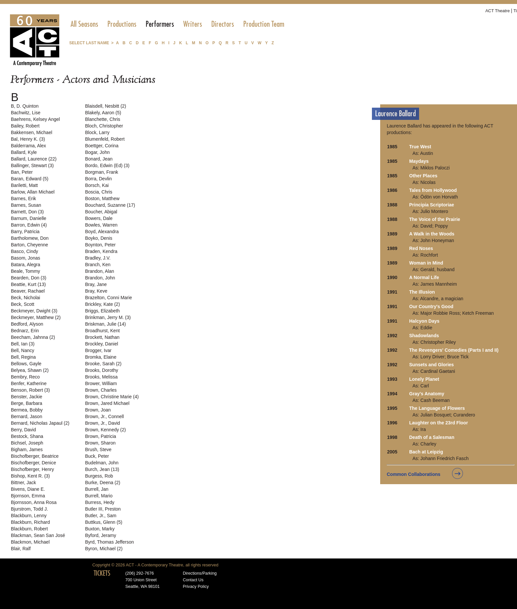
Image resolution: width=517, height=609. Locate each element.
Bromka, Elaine (100, 357)
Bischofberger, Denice (33, 462)
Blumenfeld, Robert (105, 139)
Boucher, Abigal (101, 211)
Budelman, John (101, 462)
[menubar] (177, 24)
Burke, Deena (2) (102, 482)
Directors (222, 24)
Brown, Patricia (100, 436)
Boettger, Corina (101, 145)
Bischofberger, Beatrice (35, 456)
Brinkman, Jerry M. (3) (108, 317)
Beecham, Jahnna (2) (33, 337)
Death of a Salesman (431, 437)
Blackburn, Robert (29, 528)
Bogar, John (97, 152)
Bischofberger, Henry (32, 469)
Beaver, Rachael (28, 291)
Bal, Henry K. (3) (28, 139)
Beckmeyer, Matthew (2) (36, 317)
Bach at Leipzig (426, 451)
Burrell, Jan (96, 489)
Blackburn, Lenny (28, 515)
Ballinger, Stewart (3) (32, 165)
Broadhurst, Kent (102, 330)
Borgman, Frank (101, 172)
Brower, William (101, 383)
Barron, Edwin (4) (29, 225)
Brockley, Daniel (101, 343)
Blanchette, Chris (102, 119)
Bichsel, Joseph (27, 443)
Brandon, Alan (99, 271)
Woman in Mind (426, 263)
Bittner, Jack (23, 482)
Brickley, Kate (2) (102, 304)
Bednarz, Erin (25, 330)
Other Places (423, 175)
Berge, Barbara (26, 403)
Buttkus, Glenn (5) (103, 522)
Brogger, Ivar (98, 350)
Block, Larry (97, 132)
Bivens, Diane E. (28, 489)
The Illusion (422, 292)
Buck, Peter (97, 456)
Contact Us (193, 580)
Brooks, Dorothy (101, 370)
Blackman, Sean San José (38, 535)
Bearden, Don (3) (28, 277)
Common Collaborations (414, 474)
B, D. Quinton (25, 106)
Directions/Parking (200, 573)
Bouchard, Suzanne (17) (110, 205)
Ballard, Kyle (24, 152)
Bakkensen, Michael (31, 132)
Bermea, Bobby (27, 409)
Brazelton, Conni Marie (108, 297)
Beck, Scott (22, 304)
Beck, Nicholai (25, 297)
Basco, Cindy (24, 251)
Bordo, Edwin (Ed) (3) (107, 165)
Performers (160, 24)
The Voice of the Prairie (434, 219)
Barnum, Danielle (28, 218)
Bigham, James (27, 449)
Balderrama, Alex (28, 145)
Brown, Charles (101, 390)
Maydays (419, 161)
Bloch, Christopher (104, 125)
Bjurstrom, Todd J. (29, 509)
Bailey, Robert (25, 125)
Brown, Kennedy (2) (105, 429)
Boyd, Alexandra (102, 231)
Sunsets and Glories (431, 364)
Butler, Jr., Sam (100, 515)
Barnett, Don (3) (27, 211)
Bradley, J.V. (97, 258)
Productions (122, 24)
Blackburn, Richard (30, 522)
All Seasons (84, 24)
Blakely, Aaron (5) (103, 112)
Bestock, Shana (27, 436)
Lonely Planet (424, 379)
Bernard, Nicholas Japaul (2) (40, 423)
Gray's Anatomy (426, 393)
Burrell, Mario (98, 495)
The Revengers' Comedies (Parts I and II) (454, 350)
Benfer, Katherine (28, 383)
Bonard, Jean (98, 158)
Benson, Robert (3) (30, 390)
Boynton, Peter (100, 244)
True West (420, 146)
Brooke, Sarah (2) (103, 363)
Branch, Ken (97, 264)
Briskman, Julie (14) (105, 324)
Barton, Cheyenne (29, 244)
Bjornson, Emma (28, 495)
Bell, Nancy (22, 350)
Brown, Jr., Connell (104, 416)
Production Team (263, 24)
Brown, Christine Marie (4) (112, 396)
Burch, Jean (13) (102, 469)
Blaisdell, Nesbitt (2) (105, 106)
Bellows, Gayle (26, 363)
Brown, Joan (98, 409)
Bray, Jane (96, 284)
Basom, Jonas (25, 258)
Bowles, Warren (101, 225)
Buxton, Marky (99, 528)
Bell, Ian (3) (23, 343)
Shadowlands (424, 335)
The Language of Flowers (437, 408)
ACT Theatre (497, 10)
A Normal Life (424, 277)
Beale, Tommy (25, 271)
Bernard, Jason (26, 416)
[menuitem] (84, 24)
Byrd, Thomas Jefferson (109, 542)
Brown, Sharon (100, 443)
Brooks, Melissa (101, 376)
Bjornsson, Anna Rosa (34, 502)
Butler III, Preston (103, 509)
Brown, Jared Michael (107, 403)
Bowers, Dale (98, 218)
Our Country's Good (431, 306)
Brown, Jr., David (102, 423)
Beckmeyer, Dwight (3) (34, 310)
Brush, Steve (98, 449)
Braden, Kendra (101, 251)
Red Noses (421, 248)
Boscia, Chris (98, 192)
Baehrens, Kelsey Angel (35, 119)
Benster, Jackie (26, 396)
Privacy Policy (196, 586)
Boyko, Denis (98, 238)
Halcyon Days (424, 321)
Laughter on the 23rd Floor (438, 422)
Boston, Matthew (102, 198)
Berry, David (23, 429)
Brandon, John (100, 277)
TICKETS (102, 573)
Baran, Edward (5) (29, 178)
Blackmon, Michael (30, 542)
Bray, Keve (96, 291)
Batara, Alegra (25, 264)
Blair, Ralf (21, 548)
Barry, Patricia (25, 231)
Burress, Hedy (99, 502)
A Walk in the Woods (431, 233)
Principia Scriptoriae (431, 204)
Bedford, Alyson (27, 324)
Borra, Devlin (98, 178)
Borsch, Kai (97, 185)
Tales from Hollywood (433, 190)
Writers (192, 24)
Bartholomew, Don (29, 238)
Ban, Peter (22, 172)
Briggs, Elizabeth (102, 310)
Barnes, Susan (26, 205)
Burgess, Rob (99, 476)
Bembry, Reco (25, 376)
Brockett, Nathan (102, 337)
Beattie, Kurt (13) (28, 284)
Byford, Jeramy (100, 535)
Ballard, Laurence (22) (34, 158)
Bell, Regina (23, 357)
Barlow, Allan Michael (32, 192)
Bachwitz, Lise (25, 112)
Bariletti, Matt (24, 185)
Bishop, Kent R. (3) (30, 476)
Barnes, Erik (23, 198)
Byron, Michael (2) (104, 548)
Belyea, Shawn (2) (29, 370)
